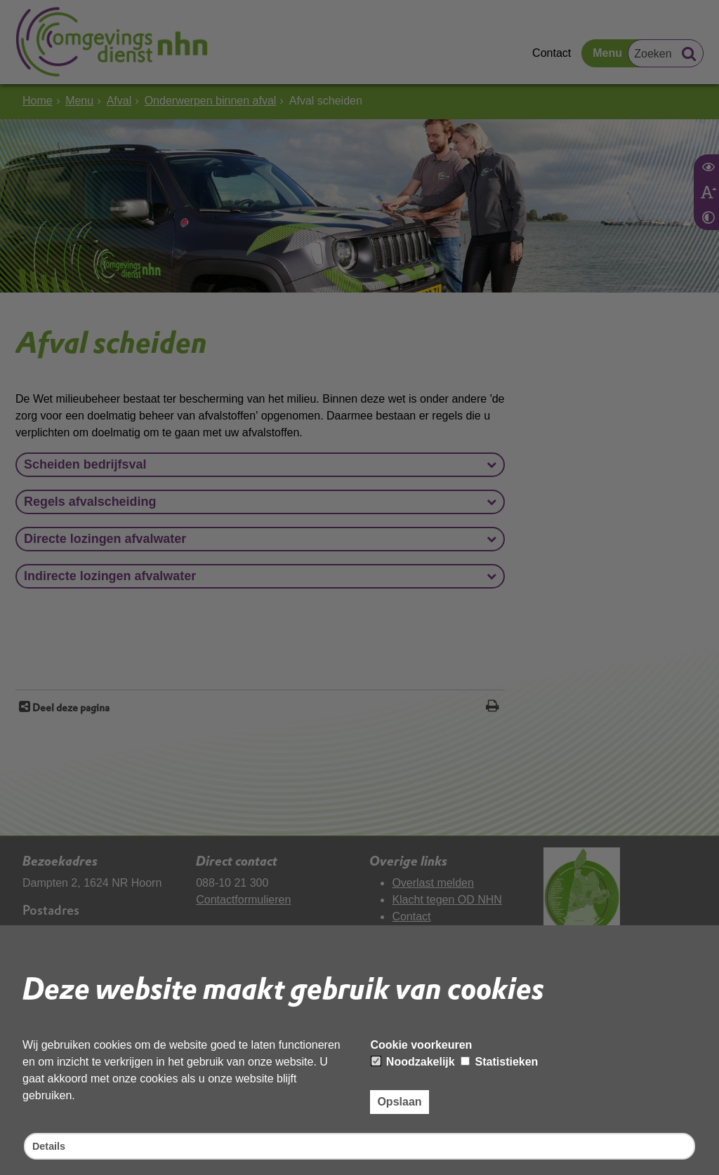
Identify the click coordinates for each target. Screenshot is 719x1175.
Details (50, 1145)
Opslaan (399, 1100)
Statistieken (499, 1060)
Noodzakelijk (412, 1060)
